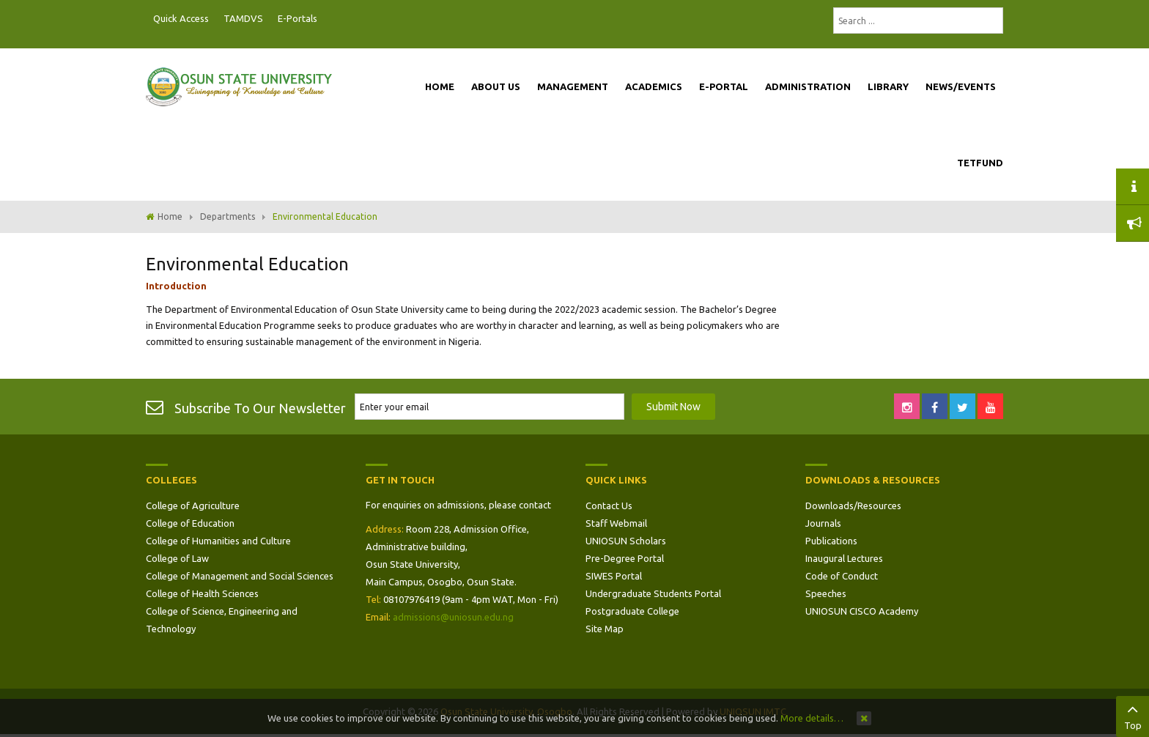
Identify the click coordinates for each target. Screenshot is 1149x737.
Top (1132, 715)
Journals (823, 523)
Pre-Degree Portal (624, 558)
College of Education (190, 523)
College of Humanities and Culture (218, 541)
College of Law (177, 558)
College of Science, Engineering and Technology (222, 620)
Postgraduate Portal (329, 19)
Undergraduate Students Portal (653, 593)
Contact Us (608, 505)
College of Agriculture (193, 505)
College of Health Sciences (202, 593)
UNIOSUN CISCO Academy (861, 611)
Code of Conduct (841, 576)
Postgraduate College (632, 611)
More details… (811, 718)
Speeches (825, 593)
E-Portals (297, 18)
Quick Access (181, 18)
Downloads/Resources (853, 505)
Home (170, 216)
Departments (227, 216)
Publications (831, 541)
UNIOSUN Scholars (625, 541)
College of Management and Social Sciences (239, 576)
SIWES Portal (613, 576)
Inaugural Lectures (844, 558)
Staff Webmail (616, 523)
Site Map (604, 628)
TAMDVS (243, 18)
